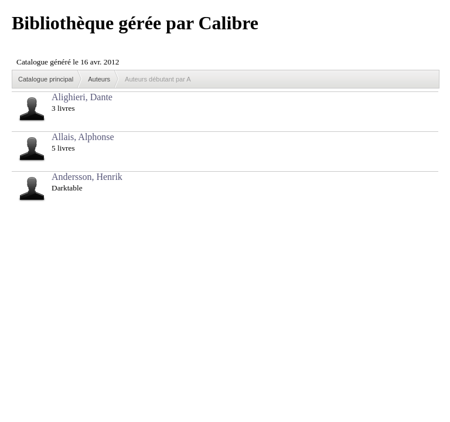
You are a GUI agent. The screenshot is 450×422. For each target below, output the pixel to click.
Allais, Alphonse (83, 137)
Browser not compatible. (100, 57)
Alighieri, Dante (82, 97)
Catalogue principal (45, 79)
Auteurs (99, 79)
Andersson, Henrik (87, 177)
